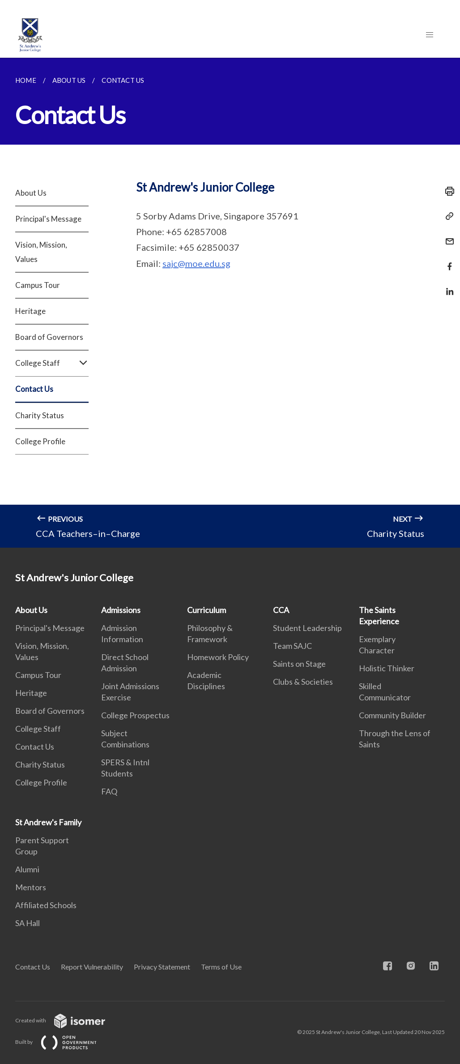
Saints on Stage (299, 664)
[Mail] (447, 236)
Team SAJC (292, 646)
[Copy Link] (447, 216)
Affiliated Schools (46, 905)
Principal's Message (48, 218)
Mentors (30, 887)
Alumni (27, 869)
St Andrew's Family (48, 822)
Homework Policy (218, 657)
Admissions (121, 610)
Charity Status (39, 415)
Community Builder (392, 715)
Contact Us (34, 389)
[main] (230, 303)
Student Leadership (307, 628)
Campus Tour (37, 285)
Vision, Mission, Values (41, 252)
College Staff (52, 363)
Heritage (30, 311)
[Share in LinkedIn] (447, 286)
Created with (67, 1020)
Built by (63, 1041)
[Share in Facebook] (447, 261)
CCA (281, 610)
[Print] (447, 191)
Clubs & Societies (303, 681)
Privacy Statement (162, 966)
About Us (31, 192)
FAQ (109, 791)
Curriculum (206, 610)
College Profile (40, 441)
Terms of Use (221, 966)
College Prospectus (135, 715)
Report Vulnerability (92, 966)
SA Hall (27, 923)
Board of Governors (49, 337)
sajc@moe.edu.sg (196, 263)
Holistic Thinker (386, 668)
